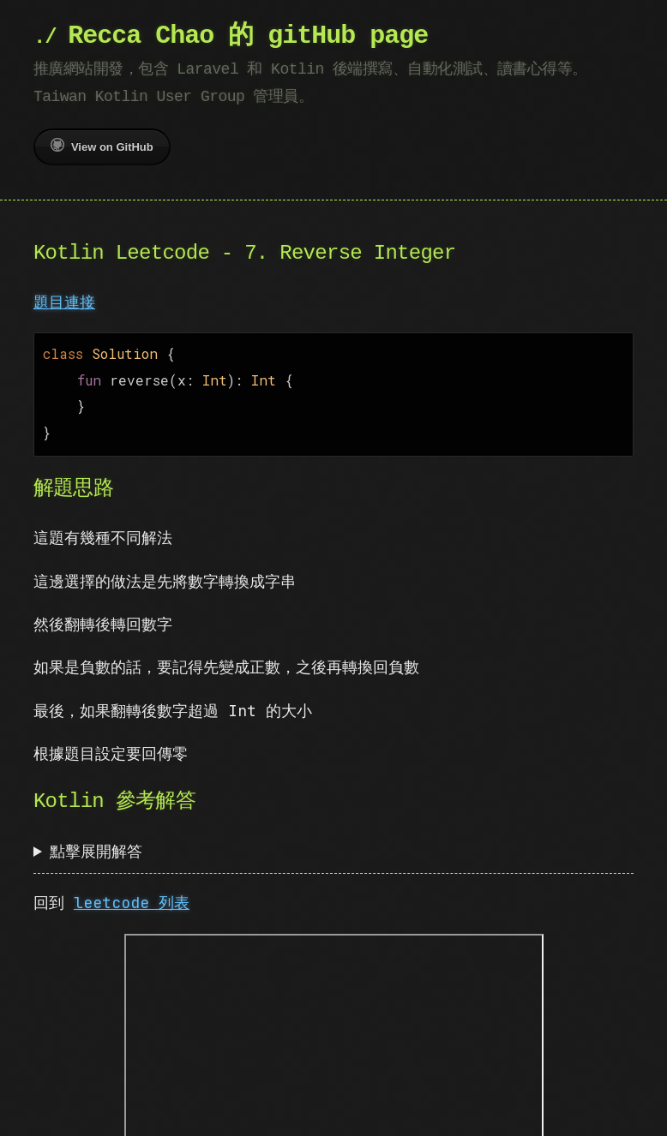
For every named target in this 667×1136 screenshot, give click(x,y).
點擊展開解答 (96, 844)
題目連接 (64, 302)
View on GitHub (102, 145)
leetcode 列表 (131, 896)
